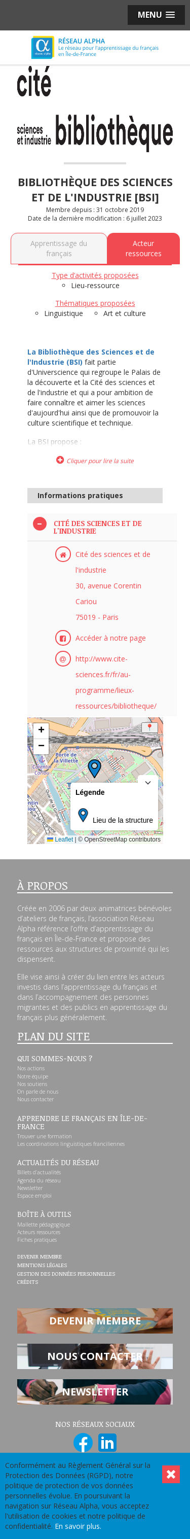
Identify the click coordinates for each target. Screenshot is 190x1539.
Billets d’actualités (39, 1172)
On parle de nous (37, 1091)
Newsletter (30, 1188)
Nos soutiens (32, 1084)
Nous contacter (35, 1099)
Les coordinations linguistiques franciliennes (71, 1143)
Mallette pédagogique (43, 1224)
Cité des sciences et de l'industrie (98, 527)
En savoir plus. (78, 1526)
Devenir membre (39, 1257)
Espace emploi (34, 1195)
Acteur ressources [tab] (144, 248)
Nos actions (31, 1068)
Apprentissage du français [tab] (58, 248)
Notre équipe (32, 1076)
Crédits (27, 1282)
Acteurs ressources (38, 1232)
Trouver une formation (44, 1136)
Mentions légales (42, 1266)
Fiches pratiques (37, 1239)
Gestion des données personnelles (66, 1274)
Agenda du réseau (39, 1180)
